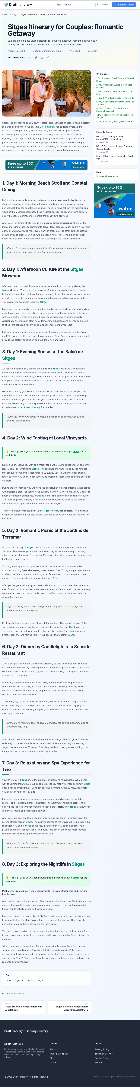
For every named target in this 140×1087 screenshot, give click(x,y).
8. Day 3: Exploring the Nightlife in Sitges (114, 121)
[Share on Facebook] (35, 57)
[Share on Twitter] (29, 57)
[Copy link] (47, 57)
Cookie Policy (102, 1058)
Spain (30, 980)
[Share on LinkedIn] (41, 57)
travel (9, 980)
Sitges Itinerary (47, 126)
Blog (59, 4)
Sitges (27, 203)
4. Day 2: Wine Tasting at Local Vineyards (115, 98)
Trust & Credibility (59, 1053)
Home (5, 14)
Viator (76, 451)
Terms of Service (104, 1053)
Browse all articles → (13, 993)
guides (20, 980)
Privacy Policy (102, 1049)
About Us (55, 1049)
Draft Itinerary (18, 5)
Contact (54, 1062)
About (68, 4)
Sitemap (99, 1062)
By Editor (92, 51)
